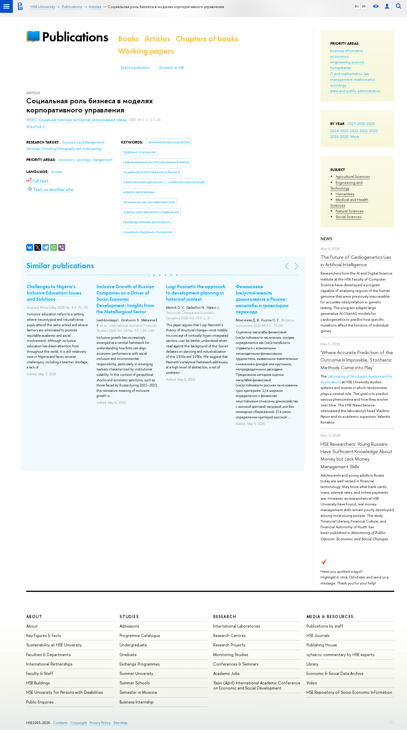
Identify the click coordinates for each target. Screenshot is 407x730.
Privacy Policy (100, 722)
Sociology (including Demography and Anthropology (64, 148)
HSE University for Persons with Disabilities (64, 692)
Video (312, 682)
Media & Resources (330, 616)
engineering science (347, 61)
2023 (344, 130)
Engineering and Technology (346, 185)
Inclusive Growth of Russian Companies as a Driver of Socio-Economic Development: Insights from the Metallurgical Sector (125, 299)
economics (339, 56)
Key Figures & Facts (43, 635)
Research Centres (229, 635)
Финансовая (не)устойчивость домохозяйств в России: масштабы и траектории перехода (262, 299)
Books (128, 39)
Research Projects (229, 645)
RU (357, 6)
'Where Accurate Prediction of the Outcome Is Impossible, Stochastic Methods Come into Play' (357, 360)
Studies (129, 616)
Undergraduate (133, 645)
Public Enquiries (39, 702)
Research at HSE (171, 67)
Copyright (78, 722)
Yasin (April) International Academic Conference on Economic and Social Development (256, 685)
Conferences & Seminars (235, 664)
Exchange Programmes (140, 664)
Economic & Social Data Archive (335, 673)
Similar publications (60, 266)
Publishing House (322, 645)
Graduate (128, 654)
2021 (364, 130)
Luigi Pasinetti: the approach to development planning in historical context (195, 292)
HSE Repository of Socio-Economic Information (349, 692)
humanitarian (340, 67)
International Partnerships (49, 664)
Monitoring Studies (230, 654)
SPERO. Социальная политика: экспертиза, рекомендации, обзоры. (77, 120)
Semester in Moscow (138, 692)
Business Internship (137, 702)
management (341, 79)
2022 (354, 130)
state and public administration (355, 90)
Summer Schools (135, 682)
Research (225, 616)
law (366, 73)
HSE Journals (318, 635)
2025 (370, 123)
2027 (351, 123)
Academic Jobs (226, 673)
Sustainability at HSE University (54, 645)
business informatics (346, 50)
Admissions (129, 626)
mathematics (364, 79)
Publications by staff (325, 626)
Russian (57, 172)
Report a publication (135, 67)
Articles (157, 39)
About (34, 616)
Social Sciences (348, 216)
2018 (344, 136)
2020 (373, 130)
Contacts (60, 722)
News (327, 239)
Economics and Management (83, 142)
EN (364, 6)
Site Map (120, 722)
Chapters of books (207, 39)
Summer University (136, 673)
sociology (338, 85)
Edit (391, 722)
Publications (75, 36)
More (354, 136)
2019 (334, 136)
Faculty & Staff (39, 673)
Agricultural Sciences (353, 176)
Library (312, 664)
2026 (361, 123)
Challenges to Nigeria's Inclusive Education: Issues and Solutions (54, 292)
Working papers (146, 51)
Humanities (345, 193)
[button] (148, 275)
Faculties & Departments (48, 654)
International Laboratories (236, 626)
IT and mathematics (346, 73)
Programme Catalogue (140, 635)
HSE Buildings (38, 682)
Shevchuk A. (36, 126)
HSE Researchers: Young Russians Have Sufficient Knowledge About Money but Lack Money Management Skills (356, 455)
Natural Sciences (349, 210)
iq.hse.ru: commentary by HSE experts (340, 654)
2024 (334, 130)
